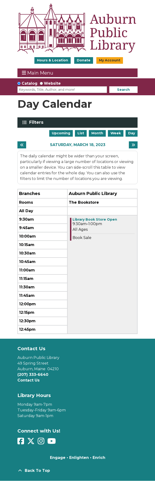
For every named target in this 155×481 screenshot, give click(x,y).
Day (131, 133)
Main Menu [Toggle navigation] (37, 73)
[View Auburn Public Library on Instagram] (41, 442)
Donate (83, 60)
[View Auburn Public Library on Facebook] (21, 442)
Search (123, 89)
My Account (109, 60)
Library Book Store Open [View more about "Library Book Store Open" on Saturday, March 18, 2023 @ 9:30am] (95, 219)
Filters (37, 122)
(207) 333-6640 (32, 374)
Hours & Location (52, 60)
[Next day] (133, 144)
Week (115, 133)
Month (97, 133)
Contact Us (28, 380)
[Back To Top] (77, 471)
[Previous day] (21, 144)
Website (52, 83)
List (81, 133)
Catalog (29, 83)
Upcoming (61, 133)
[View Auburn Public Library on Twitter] (31, 442)
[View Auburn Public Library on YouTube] (52, 442)
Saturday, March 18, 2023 (77, 145)
